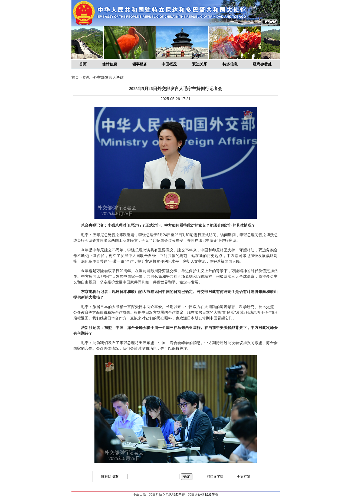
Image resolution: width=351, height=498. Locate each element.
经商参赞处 (262, 64)
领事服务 (139, 64)
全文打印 (243, 477)
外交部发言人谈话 (108, 77)
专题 (86, 77)
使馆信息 (109, 64)
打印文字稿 (215, 477)
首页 (83, 64)
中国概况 (169, 64)
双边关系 (199, 64)
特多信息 (230, 64)
